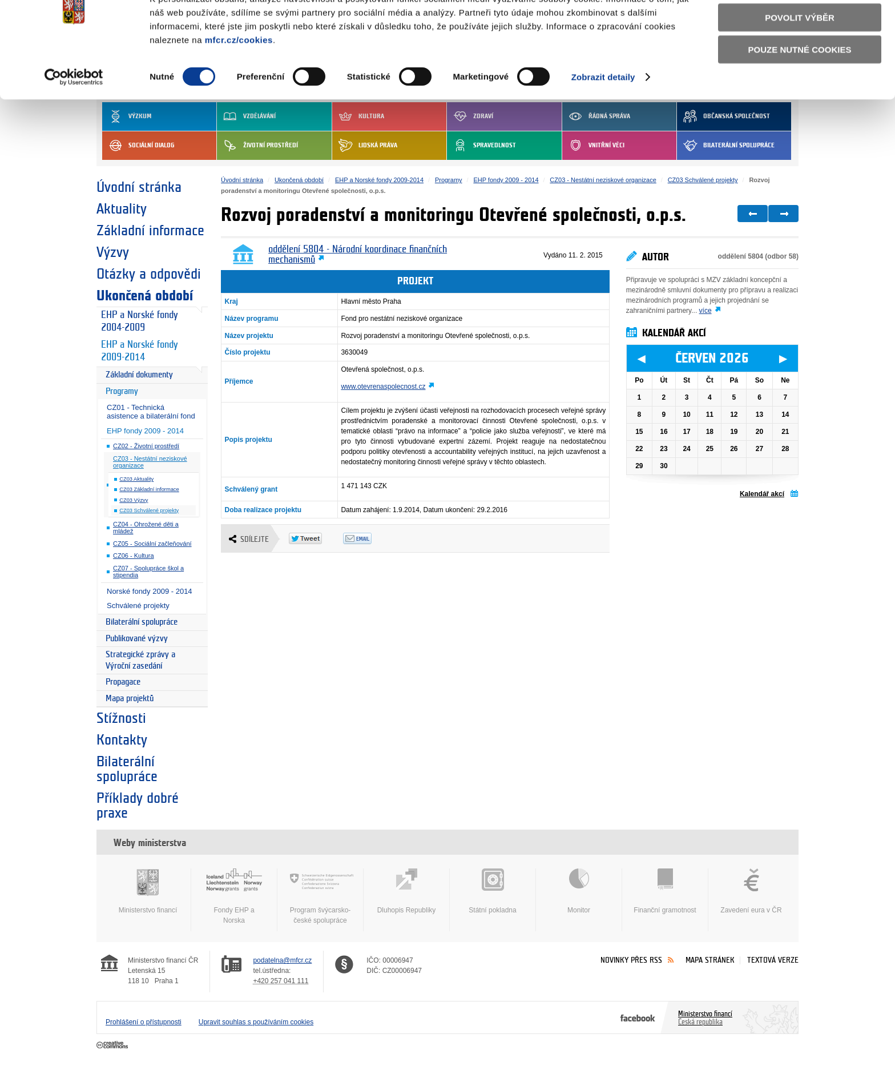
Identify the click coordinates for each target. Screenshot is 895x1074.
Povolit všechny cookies (799, 28)
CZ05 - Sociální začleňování (152, 543)
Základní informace (150, 231)
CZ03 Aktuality (136, 479)
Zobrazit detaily (603, 119)
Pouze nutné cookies (800, 92)
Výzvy (112, 252)
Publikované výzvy (137, 638)
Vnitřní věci (593, 145)
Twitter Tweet (316, 538)
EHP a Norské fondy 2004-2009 (139, 321)
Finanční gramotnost (665, 891)
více (705, 311)
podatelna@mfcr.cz (282, 960)
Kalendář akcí (762, 494)
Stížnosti (121, 718)
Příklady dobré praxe (137, 805)
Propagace (123, 682)
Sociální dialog (138, 145)
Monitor (578, 891)
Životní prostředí (257, 145)
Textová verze (773, 960)
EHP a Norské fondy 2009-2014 (139, 351)
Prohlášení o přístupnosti (144, 1022)
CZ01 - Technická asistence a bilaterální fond (151, 411)
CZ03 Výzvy (133, 500)
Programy (122, 391)
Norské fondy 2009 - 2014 (149, 591)
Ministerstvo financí (147, 891)
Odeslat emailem (370, 538)
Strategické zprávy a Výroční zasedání (140, 660)
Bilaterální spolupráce (726, 145)
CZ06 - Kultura (133, 555)
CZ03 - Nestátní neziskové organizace (150, 462)
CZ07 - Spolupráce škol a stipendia (148, 572)
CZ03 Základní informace (149, 489)
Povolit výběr (799, 60)
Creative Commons (113, 1045)
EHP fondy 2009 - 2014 (145, 431)
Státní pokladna (492, 891)
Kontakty (121, 740)
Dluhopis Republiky (406, 891)
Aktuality (121, 209)
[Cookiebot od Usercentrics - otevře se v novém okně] (74, 119)
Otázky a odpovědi (148, 274)
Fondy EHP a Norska (234, 896)
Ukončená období (144, 296)
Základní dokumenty (139, 375)
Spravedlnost (481, 145)
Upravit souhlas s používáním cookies (256, 1022)
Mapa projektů (130, 698)
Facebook (637, 1017)
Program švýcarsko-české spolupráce (320, 896)
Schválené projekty (138, 605)
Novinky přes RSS (631, 960)
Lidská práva (364, 145)
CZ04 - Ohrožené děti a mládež (146, 528)
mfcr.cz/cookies (239, 82)
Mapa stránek (710, 960)
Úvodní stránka (139, 187)
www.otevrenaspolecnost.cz (383, 387)
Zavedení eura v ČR (751, 891)
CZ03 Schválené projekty (149, 510)
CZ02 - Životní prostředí (146, 446)
